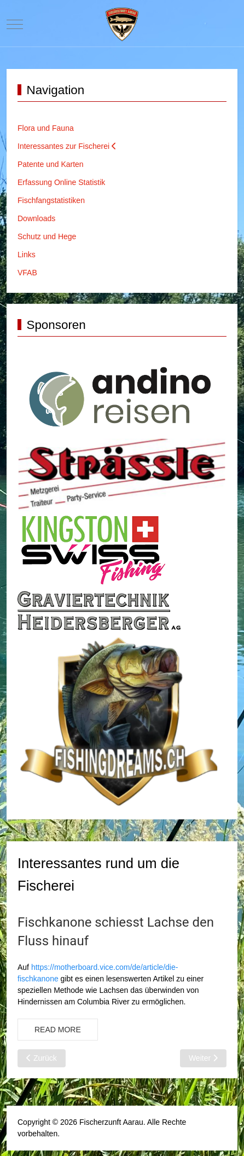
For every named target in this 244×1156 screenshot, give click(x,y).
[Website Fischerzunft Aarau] (122, 24)
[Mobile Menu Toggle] (15, 24)
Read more (57, 1029)
